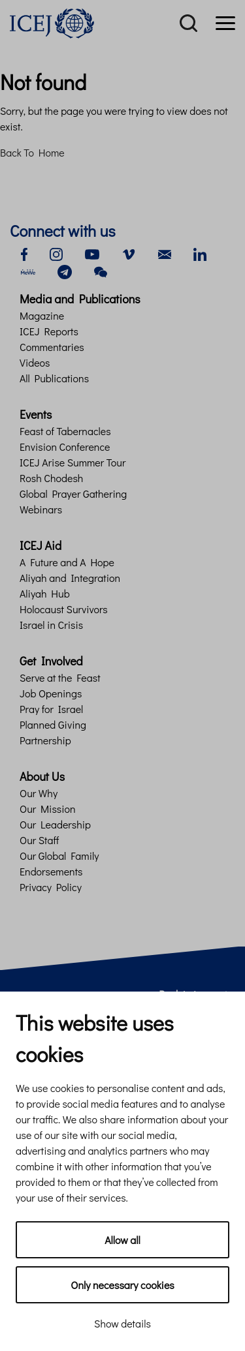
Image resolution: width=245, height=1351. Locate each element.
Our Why (38, 793)
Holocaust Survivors (64, 609)
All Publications (54, 378)
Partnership (45, 740)
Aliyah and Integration (70, 577)
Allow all (122, 1240)
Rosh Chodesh (51, 478)
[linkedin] (200, 253)
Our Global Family (59, 855)
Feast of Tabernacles (65, 431)
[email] (164, 253)
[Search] (188, 23)
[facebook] (24, 253)
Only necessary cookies (122, 1285)
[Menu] (225, 23)
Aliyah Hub (45, 593)
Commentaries (52, 347)
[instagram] (56, 253)
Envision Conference (65, 446)
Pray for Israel (51, 709)
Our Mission (48, 808)
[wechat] (100, 270)
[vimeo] (128, 253)
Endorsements (51, 871)
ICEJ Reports (49, 331)
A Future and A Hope (67, 562)
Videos (35, 362)
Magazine (42, 315)
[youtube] (92, 253)
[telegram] (64, 270)
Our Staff (39, 840)
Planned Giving (53, 724)
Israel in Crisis (51, 624)
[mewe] (28, 270)
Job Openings (51, 693)
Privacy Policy (51, 887)
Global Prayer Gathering (73, 493)
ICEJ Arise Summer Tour (72, 462)
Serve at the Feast (60, 677)
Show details (122, 1323)
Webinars (41, 509)
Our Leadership (55, 824)
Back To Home (32, 152)
